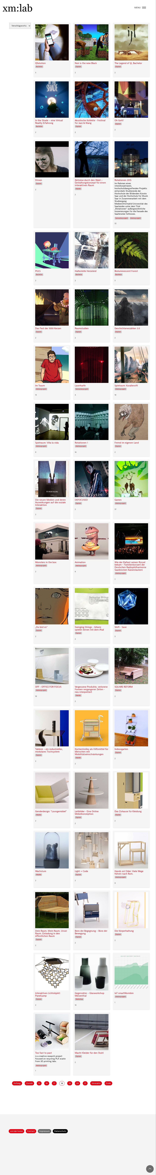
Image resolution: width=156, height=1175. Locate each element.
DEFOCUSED (81, 500)
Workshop (79, 999)
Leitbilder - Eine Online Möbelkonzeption (87, 812)
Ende (108, 1083)
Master (78, 189)
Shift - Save (121, 627)
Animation (80, 562)
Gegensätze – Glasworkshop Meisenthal (89, 994)
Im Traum (40, 385)
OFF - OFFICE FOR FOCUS (48, 687)
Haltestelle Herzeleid (85, 271)
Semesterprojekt (121, 218)
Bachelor (39, 66)
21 (85, 1083)
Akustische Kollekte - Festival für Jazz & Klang (90, 121)
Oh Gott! (119, 120)
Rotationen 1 (81, 443)
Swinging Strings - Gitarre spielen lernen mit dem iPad (89, 628)
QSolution (40, 63)
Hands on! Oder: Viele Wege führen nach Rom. (129, 872)
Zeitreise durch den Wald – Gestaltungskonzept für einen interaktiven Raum (90, 183)
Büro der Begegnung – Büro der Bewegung (91, 932)
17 (54, 1083)
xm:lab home (16, 1131)
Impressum (44, 1131)
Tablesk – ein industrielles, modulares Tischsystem (49, 750)
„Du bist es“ (41, 627)
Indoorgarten (121, 749)
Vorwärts (96, 1083)
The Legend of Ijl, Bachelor (128, 63)
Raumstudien (82, 328)
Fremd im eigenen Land (127, 443)
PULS (38, 271)
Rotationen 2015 (123, 180)
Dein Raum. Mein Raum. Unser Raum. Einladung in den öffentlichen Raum (51, 933)
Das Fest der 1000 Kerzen (48, 328)
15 (39, 1083)
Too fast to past (43, 1053)
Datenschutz (60, 1131)
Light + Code (81, 871)
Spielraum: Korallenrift (126, 385)
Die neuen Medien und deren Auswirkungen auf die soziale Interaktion (50, 502)
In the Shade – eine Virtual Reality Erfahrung (49, 121)
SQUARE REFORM (124, 687)
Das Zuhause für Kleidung (128, 811)
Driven (38, 180)
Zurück (29, 1083)
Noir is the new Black (86, 63)
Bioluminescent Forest (126, 271)
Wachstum (40, 871)
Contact (31, 1131)
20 (77, 1083)
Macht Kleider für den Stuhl (89, 1053)
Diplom (78, 66)
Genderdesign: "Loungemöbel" (51, 811)
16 (47, 1083)
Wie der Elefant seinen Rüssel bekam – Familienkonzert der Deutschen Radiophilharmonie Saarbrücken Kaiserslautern (130, 566)
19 (70, 1083)
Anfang (17, 1083)
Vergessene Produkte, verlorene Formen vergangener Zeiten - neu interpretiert (91, 689)
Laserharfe (80, 385)
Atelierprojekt (135, 218)
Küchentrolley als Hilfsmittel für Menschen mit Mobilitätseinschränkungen (91, 752)
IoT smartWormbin (124, 993)
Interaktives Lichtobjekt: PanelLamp (47, 994)
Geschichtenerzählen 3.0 (127, 328)
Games (118, 500)
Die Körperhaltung (124, 931)
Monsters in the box (45, 562)
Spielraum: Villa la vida (47, 443)
